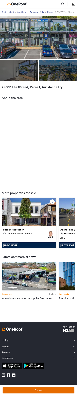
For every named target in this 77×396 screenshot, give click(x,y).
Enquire (38, 390)
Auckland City (37, 12)
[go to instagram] (3, 375)
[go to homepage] (17, 4)
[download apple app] (12, 366)
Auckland (21, 12)
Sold (11, 12)
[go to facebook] (9, 375)
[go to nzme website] (69, 329)
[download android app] (33, 366)
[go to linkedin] (14, 375)
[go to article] (29, 281)
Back (4, 12)
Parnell (50, 12)
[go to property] (29, 223)
